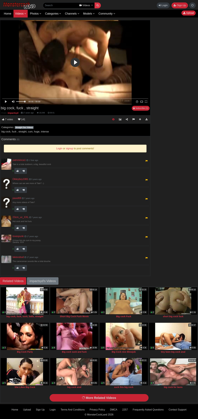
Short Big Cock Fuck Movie (74, 316)
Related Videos (13, 281)
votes (7, 119)
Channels (72, 13)
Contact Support (178, 409)
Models (89, 13)
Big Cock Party (25, 352)
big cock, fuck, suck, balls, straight (24, 316)
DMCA (113, 409)
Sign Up (180, 5)
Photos (35, 13)
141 (21, 119)
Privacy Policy (97, 409)
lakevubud (18, 257)
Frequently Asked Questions (148, 409)
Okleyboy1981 (20, 179)
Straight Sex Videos (24, 127)
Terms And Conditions (73, 409)
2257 (125, 409)
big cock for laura (173, 387)
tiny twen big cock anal (173, 352)
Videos (20, 13)
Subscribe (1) (140, 108)
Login (163, 5)
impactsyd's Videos (43, 281)
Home (7, 13)
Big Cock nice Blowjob (124, 352)
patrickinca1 (19, 160)
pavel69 (17, 198)
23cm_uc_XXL (20, 217)
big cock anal (74, 387)
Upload (188, 13)
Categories (53, 13)
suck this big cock (123, 387)
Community (107, 13)
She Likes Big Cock (25, 387)
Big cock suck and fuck (74, 352)
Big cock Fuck (123, 316)
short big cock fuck (173, 316)
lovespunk (18, 236)
